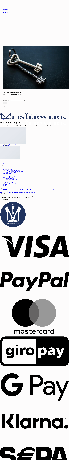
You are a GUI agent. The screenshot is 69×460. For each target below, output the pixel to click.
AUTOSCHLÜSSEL (7, 173)
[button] (5, 12)
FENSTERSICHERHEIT (10, 183)
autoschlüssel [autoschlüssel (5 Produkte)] (6, 190)
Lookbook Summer (4, 145)
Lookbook (2, 119)
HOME (4, 168)
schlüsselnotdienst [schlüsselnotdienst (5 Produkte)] (8, 192)
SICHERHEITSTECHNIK (8, 177)
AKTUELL (5, 11)
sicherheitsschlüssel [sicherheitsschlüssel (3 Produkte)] (22, 192)
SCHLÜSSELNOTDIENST (11, 172)
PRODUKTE (5, 184)
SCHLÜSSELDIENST (8, 169)
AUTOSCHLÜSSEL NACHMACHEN (13, 175)
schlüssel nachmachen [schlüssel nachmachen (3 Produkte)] (52, 190)
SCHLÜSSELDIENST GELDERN (15, 171)
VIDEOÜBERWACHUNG (11, 179)
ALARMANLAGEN (9, 181)
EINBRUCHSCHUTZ (10, 178)
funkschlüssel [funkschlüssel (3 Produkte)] (16, 190)
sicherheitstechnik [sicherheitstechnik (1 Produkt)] (32, 192)
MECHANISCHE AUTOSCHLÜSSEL (13, 176)
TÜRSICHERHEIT (9, 182)
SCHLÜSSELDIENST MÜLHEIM (12, 170)
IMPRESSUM (6, 9)
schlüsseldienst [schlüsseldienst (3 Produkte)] (26, 190)
